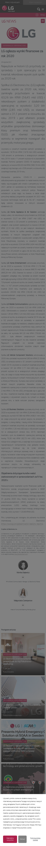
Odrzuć (22, 839)
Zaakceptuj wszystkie (10, 839)
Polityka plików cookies (35, 839)
